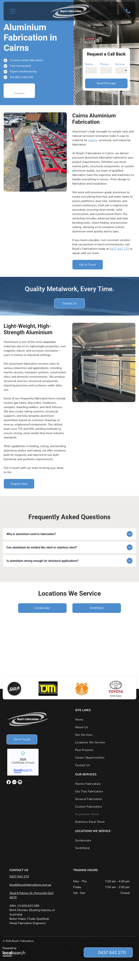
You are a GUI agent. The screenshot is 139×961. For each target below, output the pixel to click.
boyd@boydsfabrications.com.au (30, 885)
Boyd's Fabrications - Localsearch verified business (23, 762)
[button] (12, 11)
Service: (120, 64)
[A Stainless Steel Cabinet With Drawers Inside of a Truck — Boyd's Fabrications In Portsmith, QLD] (103, 362)
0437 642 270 (119, 249)
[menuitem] (103, 719)
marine (92, 140)
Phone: (104, 64)
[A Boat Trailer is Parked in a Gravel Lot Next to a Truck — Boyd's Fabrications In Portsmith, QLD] (35, 152)
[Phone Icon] (128, 13)
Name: (89, 64)
